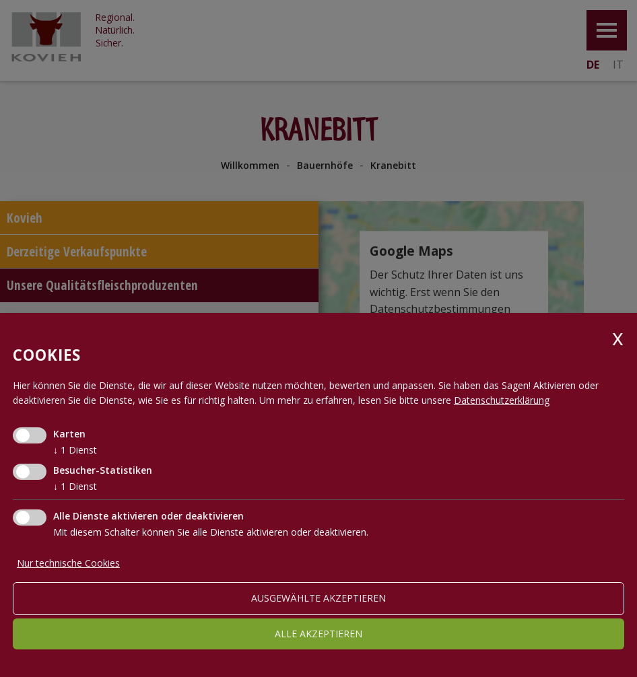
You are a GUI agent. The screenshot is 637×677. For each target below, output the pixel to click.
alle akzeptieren (318, 633)
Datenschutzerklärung (501, 400)
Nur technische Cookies (68, 563)
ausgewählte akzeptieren (318, 598)
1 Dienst (75, 449)
